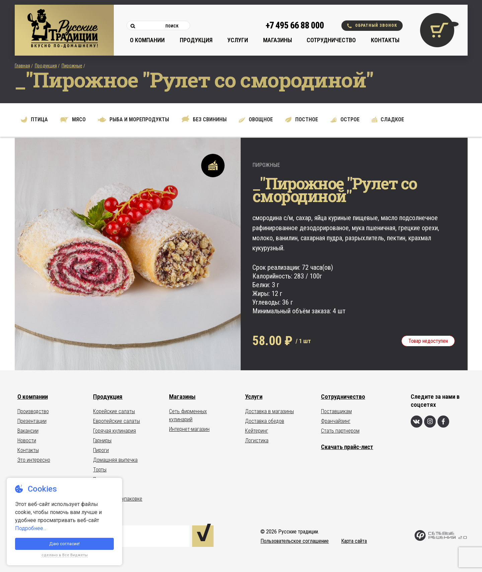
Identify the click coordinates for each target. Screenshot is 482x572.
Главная (22, 65)
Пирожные (72, 65)
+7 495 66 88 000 (295, 25)
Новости (26, 440)
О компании (147, 40)
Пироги (101, 450)
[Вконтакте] (416, 422)
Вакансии (27, 431)
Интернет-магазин (189, 429)
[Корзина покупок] (437, 30)
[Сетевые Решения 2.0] (440, 539)
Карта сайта (354, 541)
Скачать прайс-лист (347, 447)
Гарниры (102, 440)
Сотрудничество (331, 40)
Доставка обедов (264, 421)
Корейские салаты (114, 411)
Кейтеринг (256, 431)
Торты (99, 469)
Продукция (196, 40)
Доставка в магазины (269, 411)
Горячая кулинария (114, 431)
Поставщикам (336, 411)
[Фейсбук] (443, 422)
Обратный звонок (372, 25)
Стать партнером (340, 431)
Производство (33, 411)
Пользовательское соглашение (294, 541)
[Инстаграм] (430, 422)
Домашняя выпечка (115, 460)
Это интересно (33, 460)
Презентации (32, 421)
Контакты (385, 40)
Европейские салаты (116, 421)
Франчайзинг (335, 421)
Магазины (277, 40)
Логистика (256, 440)
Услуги (237, 40)
